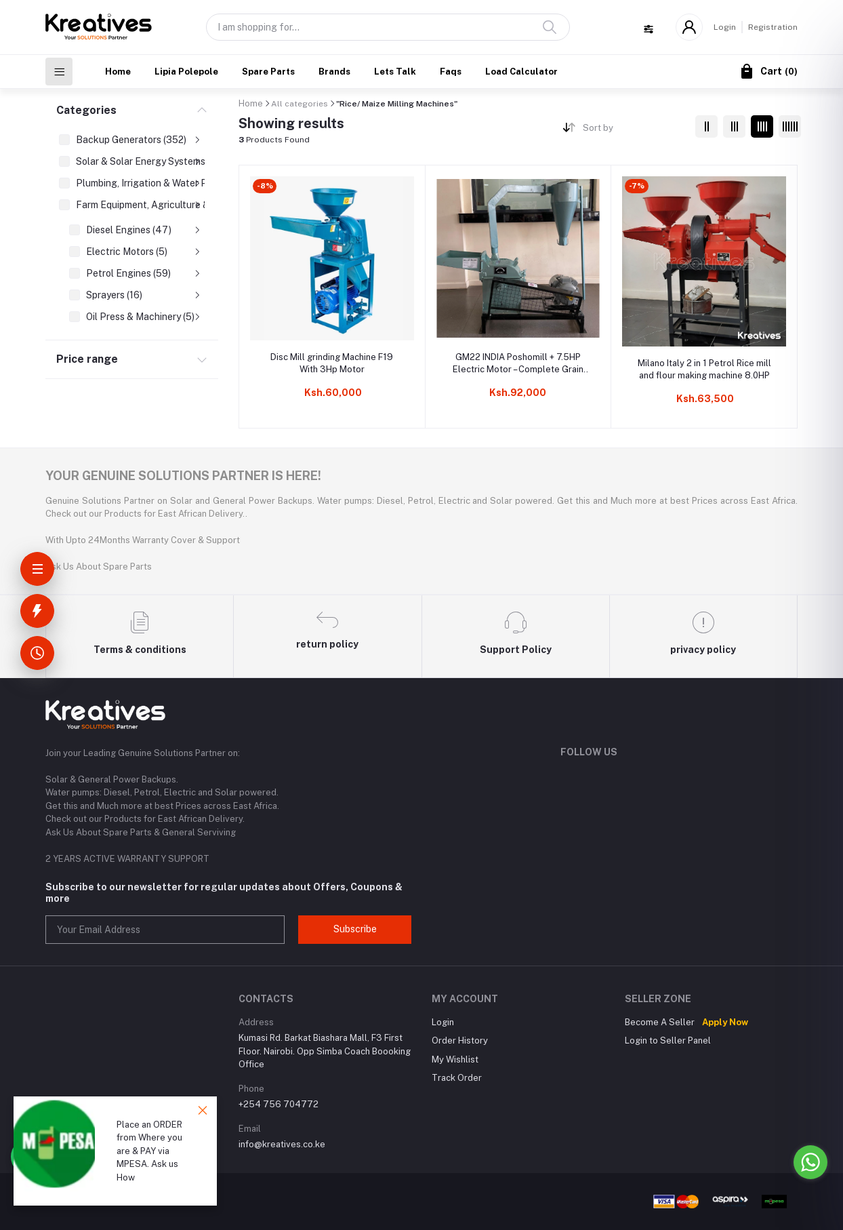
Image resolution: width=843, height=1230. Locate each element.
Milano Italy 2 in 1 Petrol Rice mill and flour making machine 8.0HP (704, 369)
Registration (773, 27)
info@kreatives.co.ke (282, 1144)
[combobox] (634, 130)
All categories (299, 103)
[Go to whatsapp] (810, 1162)
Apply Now (725, 1022)
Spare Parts (268, 71)
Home (118, 71)
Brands (334, 71)
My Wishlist (455, 1059)
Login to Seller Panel (668, 1040)
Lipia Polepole (186, 71)
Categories (86, 110)
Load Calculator (521, 71)
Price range (87, 359)
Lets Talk (395, 71)
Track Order (457, 1078)
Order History (460, 1040)
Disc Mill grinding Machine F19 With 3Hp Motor (331, 363)
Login (725, 27)
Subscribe (355, 929)
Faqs (450, 71)
